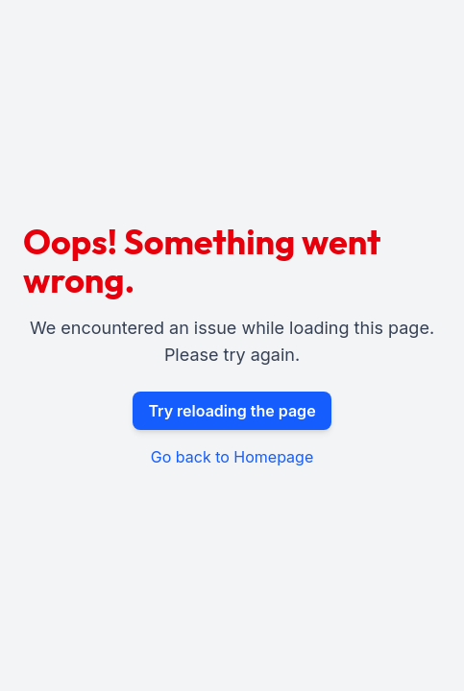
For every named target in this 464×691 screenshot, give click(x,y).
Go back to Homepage (232, 456)
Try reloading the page (231, 410)
